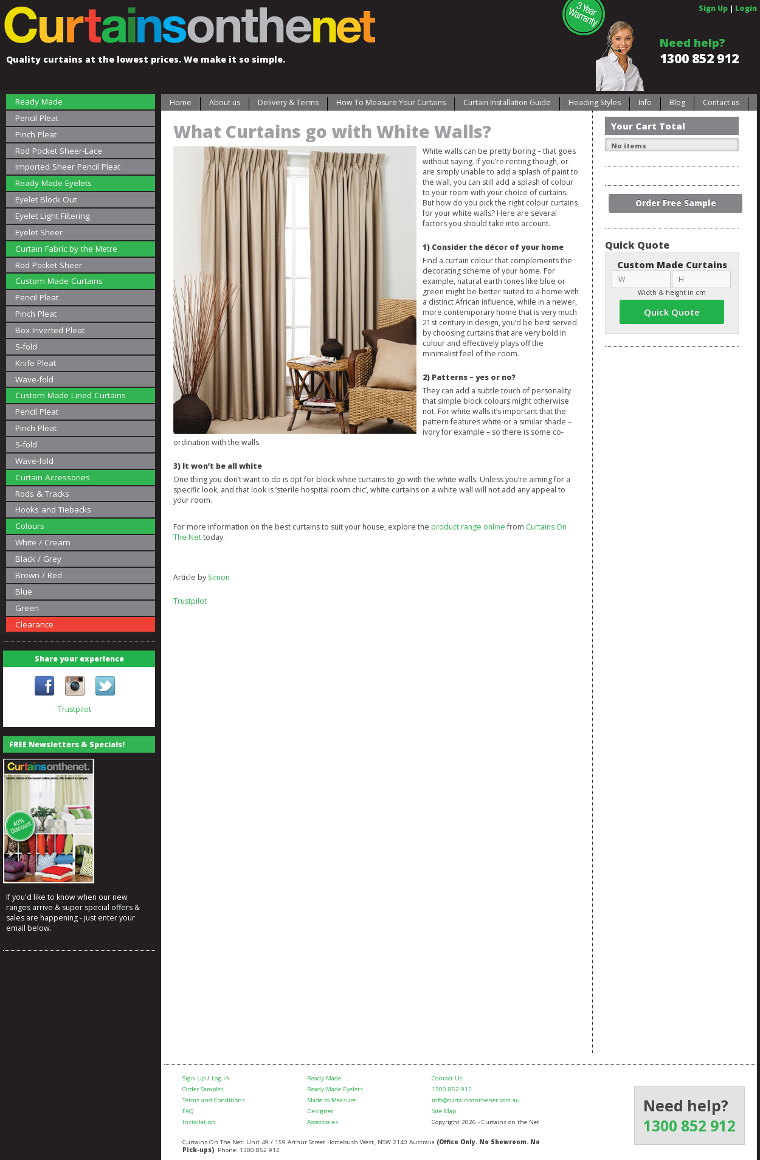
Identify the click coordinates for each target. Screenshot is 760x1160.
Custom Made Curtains (59, 280)
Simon (219, 577)
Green (27, 607)
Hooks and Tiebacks (53, 509)
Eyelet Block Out (46, 199)
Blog (677, 102)
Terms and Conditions (213, 1100)
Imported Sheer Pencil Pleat (67, 166)
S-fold (26, 346)
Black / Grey (38, 558)
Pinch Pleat (36, 134)
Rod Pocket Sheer (48, 265)
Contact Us (447, 1078)
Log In (220, 1078)
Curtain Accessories (52, 477)
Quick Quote (672, 312)
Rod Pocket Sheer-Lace (58, 150)
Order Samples (203, 1089)
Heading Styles (594, 102)
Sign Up (713, 8)
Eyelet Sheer (39, 232)
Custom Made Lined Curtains (70, 395)
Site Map (444, 1111)
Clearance (34, 624)
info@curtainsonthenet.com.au (476, 1100)
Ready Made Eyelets (53, 183)
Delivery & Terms (288, 102)
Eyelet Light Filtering (52, 215)
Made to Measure (331, 1100)
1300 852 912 (699, 58)
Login (746, 8)
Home (181, 102)
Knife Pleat (35, 362)
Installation (198, 1122)
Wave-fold (34, 379)
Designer (320, 1111)
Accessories (322, 1122)
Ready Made (39, 101)
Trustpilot (74, 709)
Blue (23, 591)
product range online (468, 527)
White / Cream (43, 542)
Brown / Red (38, 575)
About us (224, 102)
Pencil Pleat (36, 117)
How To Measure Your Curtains (391, 102)
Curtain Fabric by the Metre (66, 248)
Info (645, 102)
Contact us (721, 102)
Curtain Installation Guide (507, 102)
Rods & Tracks (42, 493)
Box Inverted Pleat (50, 330)
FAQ (188, 1111)
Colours (29, 525)
